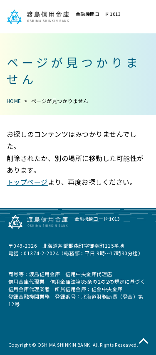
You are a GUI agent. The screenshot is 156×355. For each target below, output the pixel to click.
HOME (14, 100)
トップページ (27, 182)
